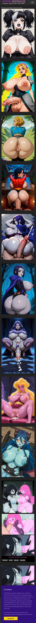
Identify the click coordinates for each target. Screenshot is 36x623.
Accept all (11, 618)
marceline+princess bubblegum (18, 557)
